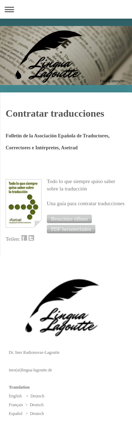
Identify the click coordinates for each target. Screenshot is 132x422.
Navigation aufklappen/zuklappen (66, 9)
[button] (69, 219)
